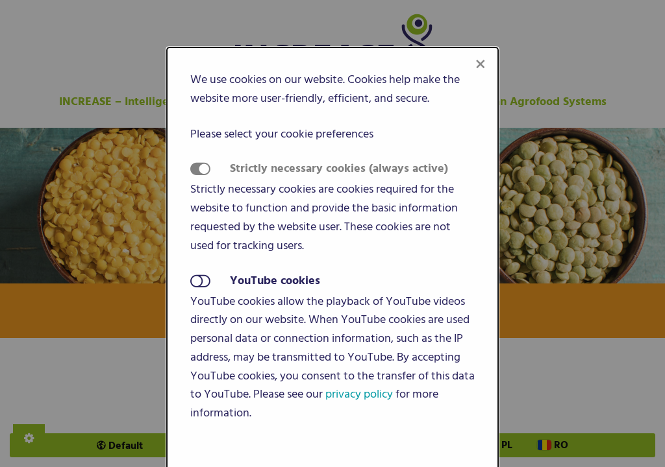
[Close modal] (480, 65)
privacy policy (359, 394)
